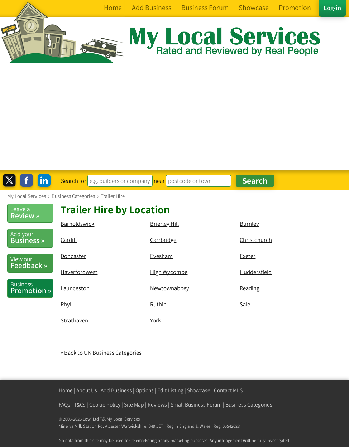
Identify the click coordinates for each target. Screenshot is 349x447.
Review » (31, 212)
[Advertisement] (174, 117)
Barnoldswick (77, 224)
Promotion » (31, 288)
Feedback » (31, 263)
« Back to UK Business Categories (101, 352)
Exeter (247, 256)
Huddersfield (256, 272)
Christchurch (256, 240)
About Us (86, 390)
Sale (245, 304)
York (155, 320)
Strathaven (74, 320)
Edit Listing (170, 390)
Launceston (75, 288)
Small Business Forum (196, 404)
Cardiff (69, 240)
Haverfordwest (79, 272)
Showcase (198, 390)
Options (144, 390)
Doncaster (73, 256)
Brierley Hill (164, 224)
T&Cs (80, 404)
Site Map (134, 404)
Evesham (161, 256)
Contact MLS (228, 390)
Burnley (249, 224)
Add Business (116, 390)
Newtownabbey (169, 288)
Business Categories (248, 404)
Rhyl (66, 304)
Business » (31, 238)
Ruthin (158, 304)
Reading (249, 288)
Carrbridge (163, 240)
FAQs (64, 404)
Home (66, 390)
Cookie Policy (104, 404)
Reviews (157, 404)
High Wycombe (168, 272)
